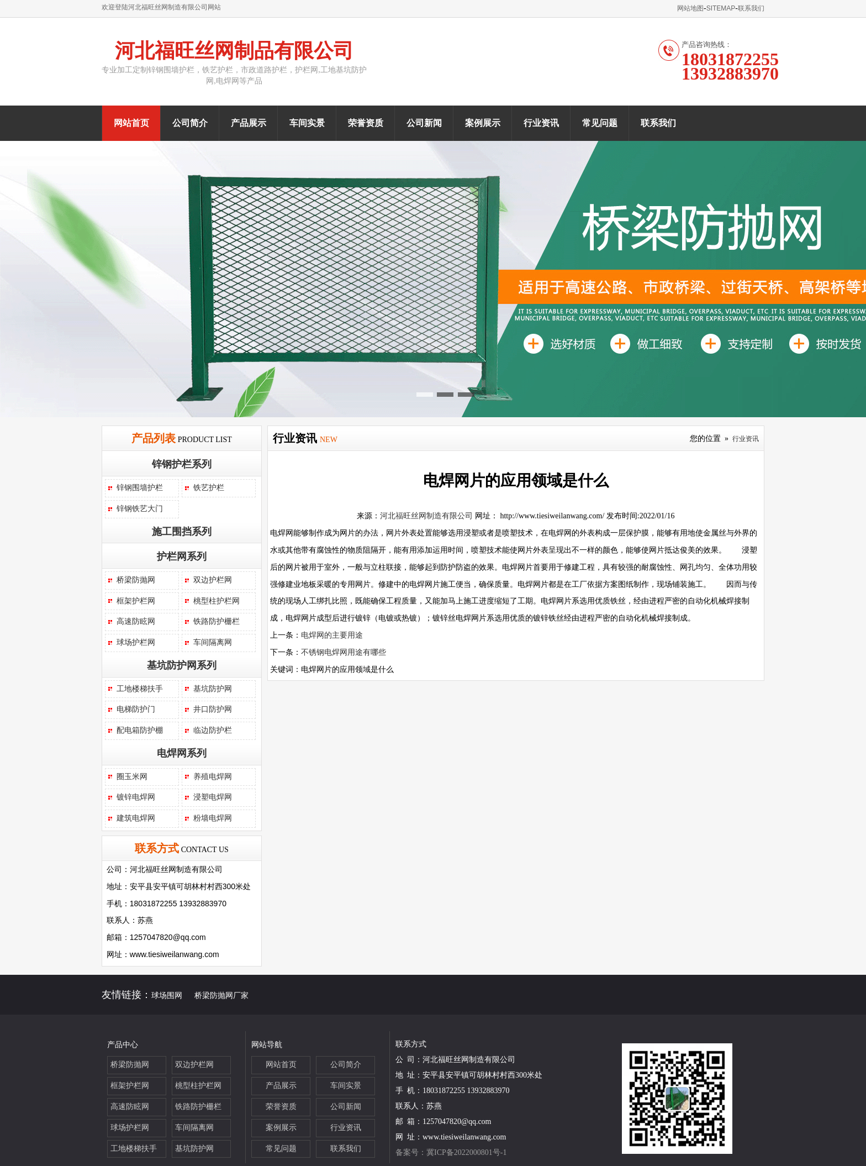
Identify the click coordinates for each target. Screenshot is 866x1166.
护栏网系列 (182, 556)
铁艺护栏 (208, 488)
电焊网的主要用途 (332, 635)
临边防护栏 (212, 730)
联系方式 (157, 848)
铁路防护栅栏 (216, 621)
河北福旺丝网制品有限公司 (234, 51)
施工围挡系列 (182, 531)
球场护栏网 (136, 642)
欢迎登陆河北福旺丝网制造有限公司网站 (161, 7)
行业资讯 (541, 123)
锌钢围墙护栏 (140, 488)
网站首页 (131, 123)
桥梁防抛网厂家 (221, 995)
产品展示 (248, 123)
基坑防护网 (212, 689)
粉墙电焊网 (212, 818)
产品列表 (153, 438)
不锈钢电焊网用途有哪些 (343, 652)
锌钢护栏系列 (182, 464)
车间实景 (307, 123)
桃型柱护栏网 (216, 601)
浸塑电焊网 (212, 797)
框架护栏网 (136, 601)
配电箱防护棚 (140, 730)
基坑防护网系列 (181, 665)
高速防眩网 (136, 621)
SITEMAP (721, 8)
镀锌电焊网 (136, 797)
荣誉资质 (365, 123)
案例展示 (482, 123)
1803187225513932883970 (730, 66)
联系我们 (751, 8)
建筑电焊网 (136, 818)
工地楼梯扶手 (140, 689)
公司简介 (190, 123)
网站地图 (690, 8)
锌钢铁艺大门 (140, 509)
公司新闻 (424, 123)
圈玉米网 (132, 777)
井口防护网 (212, 709)
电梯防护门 (136, 709)
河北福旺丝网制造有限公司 (426, 516)
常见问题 (599, 123)
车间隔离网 (212, 642)
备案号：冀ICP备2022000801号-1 (450, 1152)
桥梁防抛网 (136, 580)
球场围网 (166, 995)
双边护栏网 (212, 580)
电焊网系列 (182, 753)
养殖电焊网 (212, 777)
